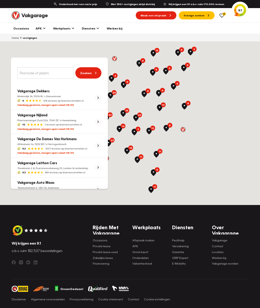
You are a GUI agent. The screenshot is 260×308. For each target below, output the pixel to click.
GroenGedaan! (68, 289)
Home (15, 38)
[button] (114, 58)
